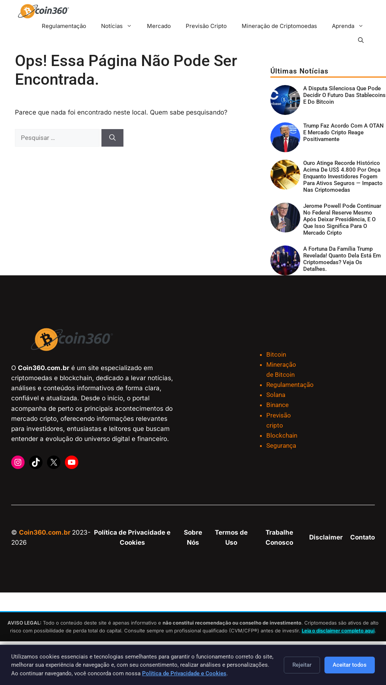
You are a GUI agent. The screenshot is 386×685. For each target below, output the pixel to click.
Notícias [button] (120, 25)
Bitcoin (276, 354)
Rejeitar (301, 664)
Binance (277, 405)
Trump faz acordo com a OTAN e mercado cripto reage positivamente (343, 132)
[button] (361, 40)
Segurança (281, 445)
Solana (275, 394)
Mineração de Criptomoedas (279, 26)
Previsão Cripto (206, 26)
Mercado (159, 26)
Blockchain (281, 435)
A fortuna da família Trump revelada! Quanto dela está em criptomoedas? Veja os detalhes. (342, 258)
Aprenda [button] (351, 25)
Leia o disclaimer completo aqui (338, 631)
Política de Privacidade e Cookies (184, 673)
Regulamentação (64, 26)
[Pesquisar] (112, 138)
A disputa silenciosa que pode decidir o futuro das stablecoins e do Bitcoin (344, 95)
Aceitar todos (350, 664)
